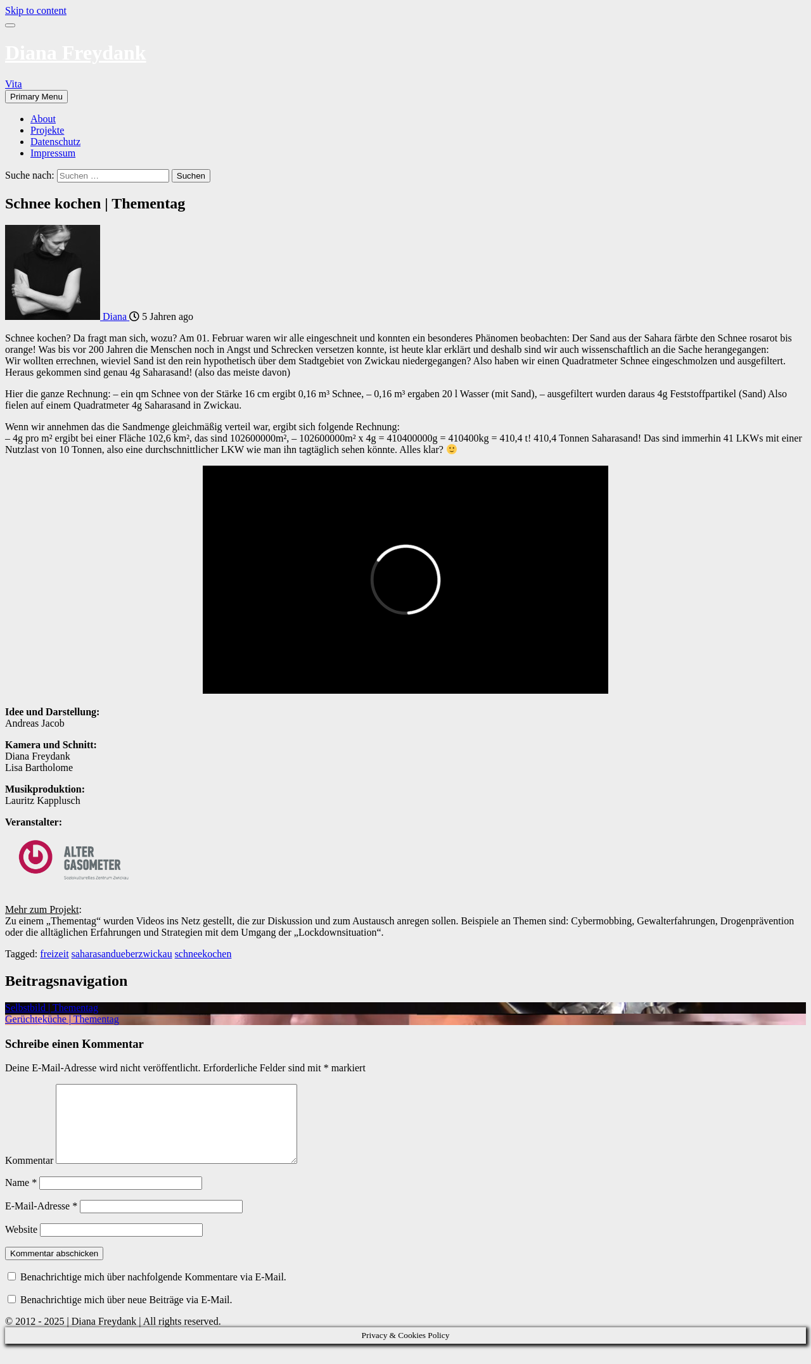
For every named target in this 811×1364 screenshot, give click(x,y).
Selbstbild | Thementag (51, 1007)
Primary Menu (36, 96)
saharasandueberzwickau (122, 953)
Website (21, 1244)
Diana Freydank (75, 52)
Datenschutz (55, 141)
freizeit (54, 953)
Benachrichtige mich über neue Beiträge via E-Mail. (126, 1315)
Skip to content (36, 10)
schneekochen (203, 953)
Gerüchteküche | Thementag (62, 1019)
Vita (13, 84)
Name (21, 1197)
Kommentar (29, 1175)
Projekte (47, 130)
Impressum (52, 153)
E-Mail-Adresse (41, 1221)
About (43, 118)
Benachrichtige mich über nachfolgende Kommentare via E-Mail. (153, 1292)
